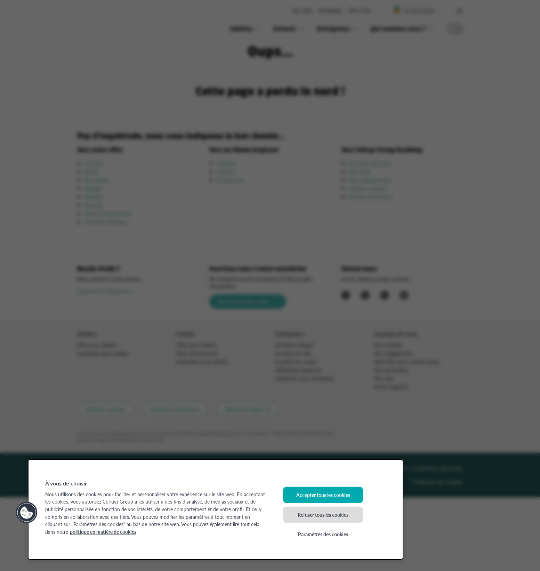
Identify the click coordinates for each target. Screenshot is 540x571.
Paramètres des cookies (323, 534)
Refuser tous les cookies (323, 514)
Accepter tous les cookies (323, 494)
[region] (215, 509)
